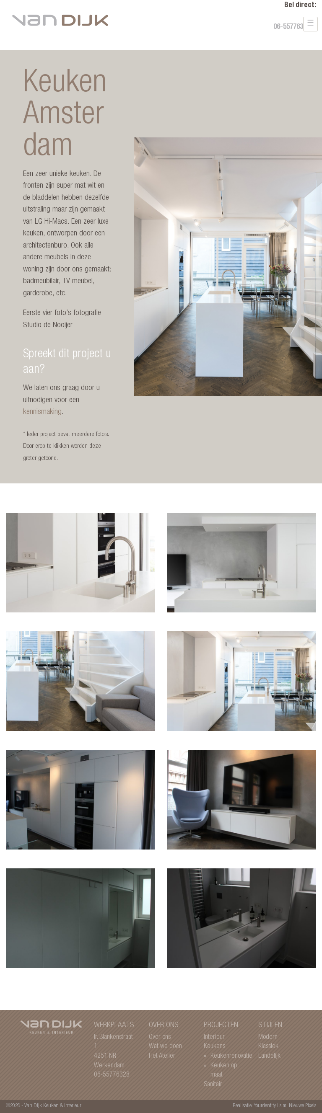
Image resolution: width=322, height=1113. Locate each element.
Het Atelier (162, 1056)
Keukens (214, 1046)
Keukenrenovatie (231, 1056)
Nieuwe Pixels (302, 1106)
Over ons (160, 1037)
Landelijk (269, 1056)
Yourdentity (265, 1106)
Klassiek (268, 1046)
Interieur (214, 1037)
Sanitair (213, 1084)
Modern (268, 1037)
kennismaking (42, 412)
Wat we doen (165, 1046)
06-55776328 (291, 27)
